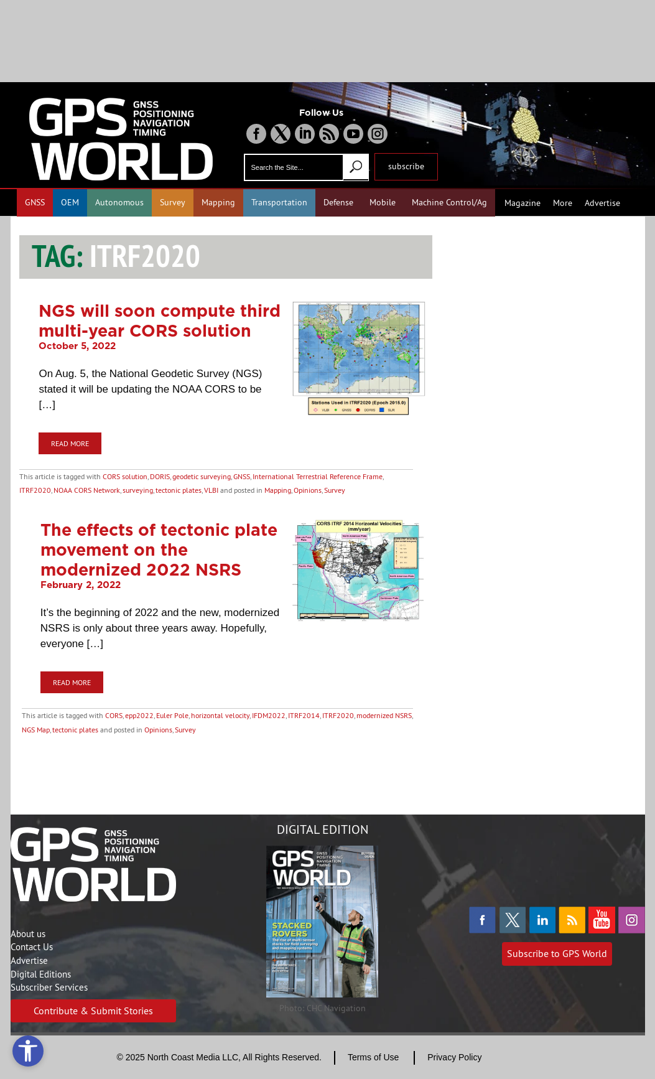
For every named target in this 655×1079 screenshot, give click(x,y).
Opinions (308, 490)
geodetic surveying (201, 476)
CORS (114, 715)
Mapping (218, 202)
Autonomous (119, 202)
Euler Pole (172, 715)
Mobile (382, 202)
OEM (70, 202)
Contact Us (32, 947)
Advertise (602, 202)
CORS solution (125, 476)
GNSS (35, 202)
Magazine (522, 202)
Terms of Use (373, 1057)
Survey (172, 202)
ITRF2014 (304, 715)
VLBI (211, 490)
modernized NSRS (384, 715)
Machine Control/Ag (449, 202)
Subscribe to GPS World (557, 953)
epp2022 (139, 715)
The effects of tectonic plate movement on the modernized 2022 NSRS (158, 549)
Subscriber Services (49, 987)
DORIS (160, 476)
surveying (138, 490)
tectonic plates (179, 490)
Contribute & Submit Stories (93, 1010)
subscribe (406, 166)
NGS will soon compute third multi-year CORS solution (160, 320)
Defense (338, 202)
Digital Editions (41, 974)
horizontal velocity (220, 715)
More (562, 202)
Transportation (279, 202)
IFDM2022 (269, 715)
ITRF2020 (35, 490)
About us (28, 934)
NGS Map (36, 729)
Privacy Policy (454, 1057)
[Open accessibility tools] (28, 1051)
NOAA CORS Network (86, 490)
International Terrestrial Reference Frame (318, 476)
